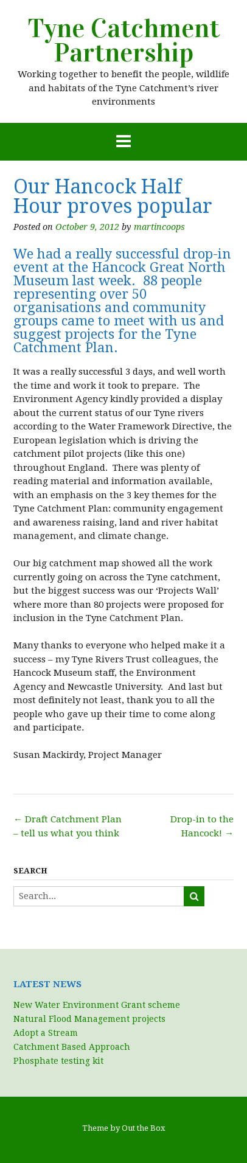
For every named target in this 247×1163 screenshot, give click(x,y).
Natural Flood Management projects (89, 1019)
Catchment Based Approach (71, 1047)
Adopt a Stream (45, 1033)
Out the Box (143, 1128)
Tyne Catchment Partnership (124, 40)
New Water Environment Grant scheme (96, 1005)
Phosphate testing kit (58, 1061)
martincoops (159, 227)
